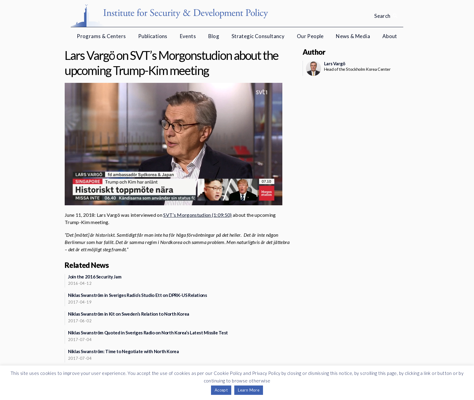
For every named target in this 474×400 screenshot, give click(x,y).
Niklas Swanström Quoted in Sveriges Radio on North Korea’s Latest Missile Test (148, 332)
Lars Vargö (334, 63)
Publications (152, 36)
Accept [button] (221, 390)
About (389, 36)
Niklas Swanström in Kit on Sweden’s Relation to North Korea (128, 314)
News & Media (353, 36)
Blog (213, 36)
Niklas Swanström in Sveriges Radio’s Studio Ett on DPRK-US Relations (137, 295)
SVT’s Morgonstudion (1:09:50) (197, 215)
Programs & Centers (101, 36)
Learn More (248, 390)
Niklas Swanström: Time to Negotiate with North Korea (123, 351)
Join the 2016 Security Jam (94, 276)
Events (188, 36)
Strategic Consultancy (258, 36)
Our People (310, 36)
